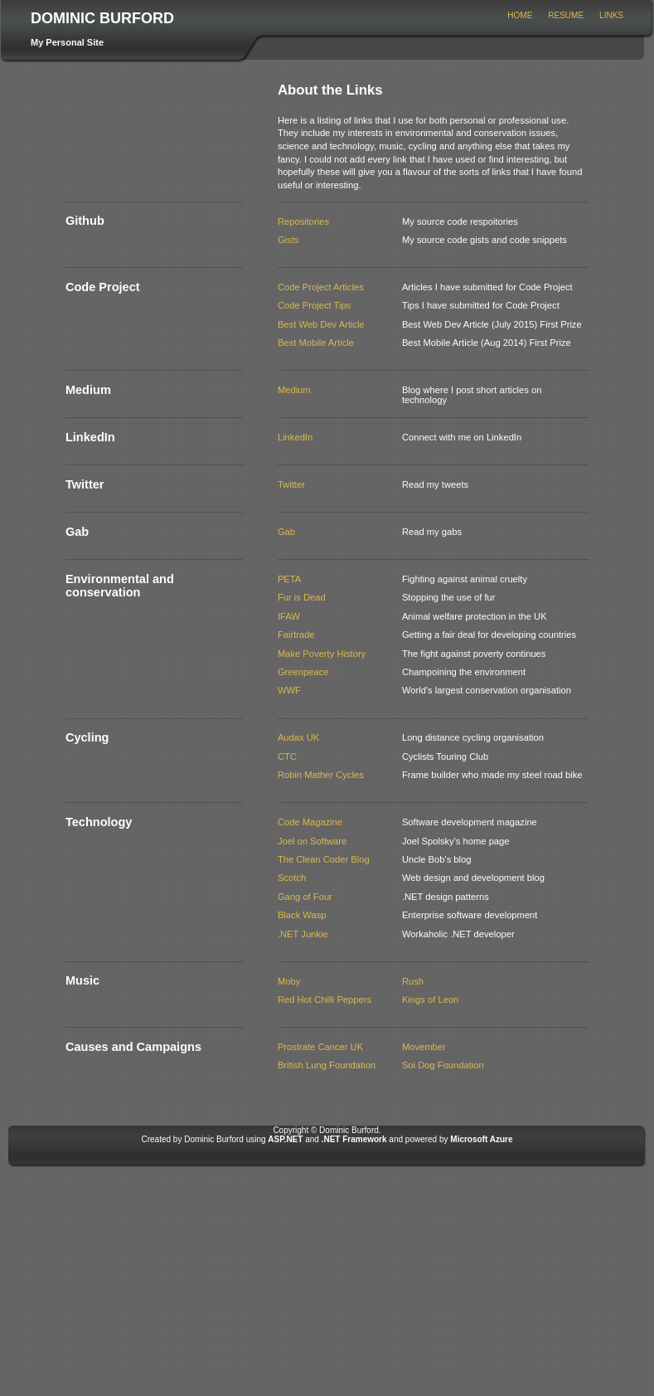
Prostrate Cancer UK (320, 1047)
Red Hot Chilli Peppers (324, 999)
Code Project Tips (314, 305)
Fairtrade (296, 635)
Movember (424, 1047)
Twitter (291, 484)
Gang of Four (305, 897)
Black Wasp (302, 915)
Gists (288, 240)
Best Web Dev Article (321, 324)
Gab (286, 532)
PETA (289, 579)
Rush (413, 981)
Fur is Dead (302, 597)
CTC (287, 756)
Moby (289, 981)
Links (611, 15)
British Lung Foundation (326, 1065)
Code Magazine (310, 822)
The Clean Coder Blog (324, 859)
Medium (294, 390)
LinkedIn (295, 437)
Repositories (303, 221)
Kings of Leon (430, 999)
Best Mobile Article (316, 343)
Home (519, 15)
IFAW (289, 616)
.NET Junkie (303, 934)
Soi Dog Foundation (443, 1065)
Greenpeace (303, 672)
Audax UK (298, 737)
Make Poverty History (322, 654)
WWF (289, 690)
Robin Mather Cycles (321, 775)
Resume (566, 15)
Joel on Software (312, 841)
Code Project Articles (321, 287)
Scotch (292, 878)
